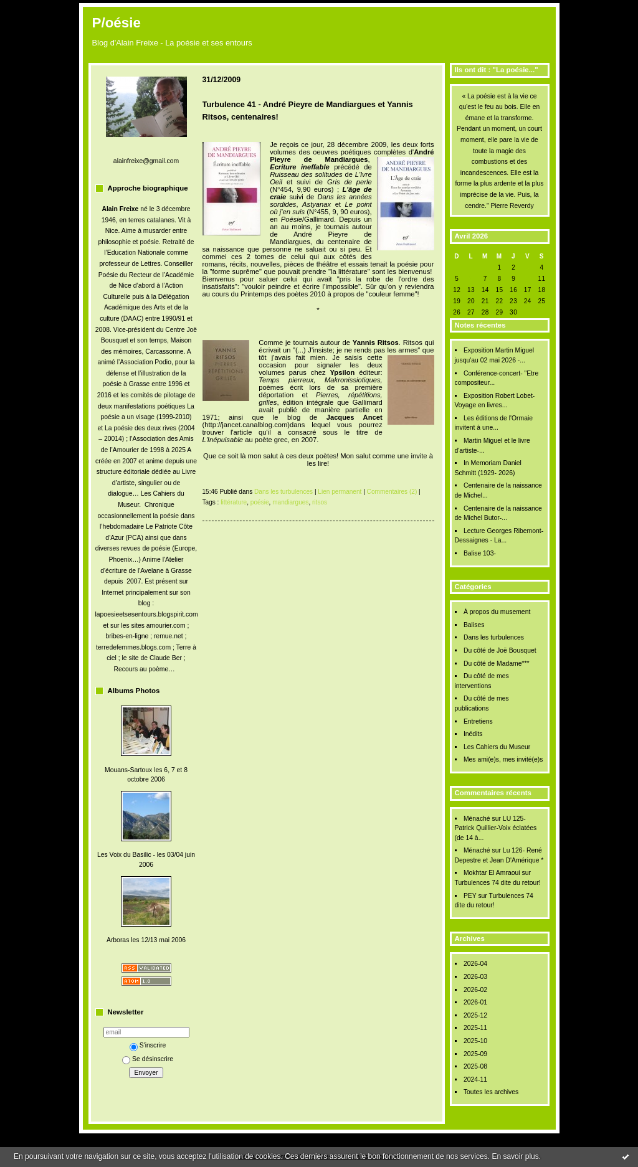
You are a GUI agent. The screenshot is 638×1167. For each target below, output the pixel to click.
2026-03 (475, 976)
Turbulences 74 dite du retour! (498, 882)
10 (527, 278)
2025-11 (475, 1027)
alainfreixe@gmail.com (146, 161)
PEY (470, 895)
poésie (259, 502)
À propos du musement (497, 611)
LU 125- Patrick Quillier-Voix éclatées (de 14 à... (496, 828)
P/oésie (116, 23)
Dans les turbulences (494, 637)
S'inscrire (148, 1045)
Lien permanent (339, 491)
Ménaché (477, 818)
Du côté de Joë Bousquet (500, 650)
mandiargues (290, 502)
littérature (234, 502)
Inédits (473, 733)
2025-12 (475, 1015)
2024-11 (475, 1079)
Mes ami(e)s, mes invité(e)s (503, 759)
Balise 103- (480, 553)
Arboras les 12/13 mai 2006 (146, 940)
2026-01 (475, 1002)
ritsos (319, 502)
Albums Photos (134, 690)
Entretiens (478, 721)
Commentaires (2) (392, 491)
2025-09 (475, 1054)
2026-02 (475, 989)
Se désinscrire (147, 1059)
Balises (474, 624)
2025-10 (475, 1040)
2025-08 (475, 1066)
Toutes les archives (491, 1092)
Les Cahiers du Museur (497, 747)
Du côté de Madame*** (497, 663)
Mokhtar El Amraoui (492, 872)
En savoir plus (515, 1156)
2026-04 (475, 963)
